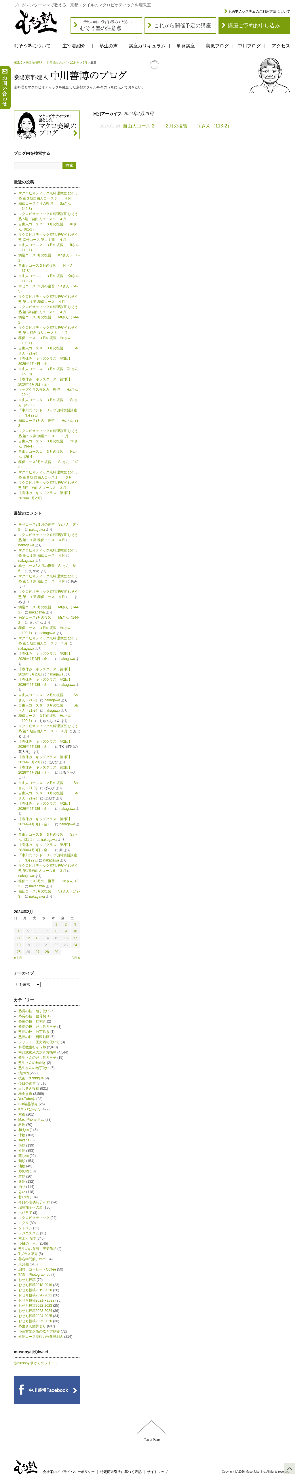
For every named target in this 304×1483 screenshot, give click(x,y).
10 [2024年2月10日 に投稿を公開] (75, 931)
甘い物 (23, 1197)
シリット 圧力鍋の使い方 (39, 1042)
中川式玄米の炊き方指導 (37, 1052)
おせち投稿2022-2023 (35, 1306)
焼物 (21, 1145)
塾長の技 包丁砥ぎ (34, 1032)
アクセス (281, 45)
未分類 (23, 1264)
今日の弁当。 (28, 1244)
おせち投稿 (27, 1280)
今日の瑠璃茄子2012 (34, 1202)
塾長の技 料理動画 (34, 1037)
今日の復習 (27, 1083)
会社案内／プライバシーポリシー (69, 1472)
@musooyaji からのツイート (36, 1363)
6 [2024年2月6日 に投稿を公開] (38, 931)
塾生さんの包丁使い (34, 1068)
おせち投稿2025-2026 (35, 1321)
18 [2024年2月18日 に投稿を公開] (18, 945)
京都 (21, 1114)
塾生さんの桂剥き (32, 1063)
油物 (21, 1166)
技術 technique (31, 1078)
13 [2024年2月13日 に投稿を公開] (37, 938)
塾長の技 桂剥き (32, 1021)
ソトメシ (25, 1228)
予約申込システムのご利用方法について (259, 11)
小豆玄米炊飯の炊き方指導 (39, 1331)
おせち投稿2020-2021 (35, 1295)
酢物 (21, 1176)
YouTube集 (26, 1099)
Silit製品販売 (28, 1104)
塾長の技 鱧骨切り (34, 1016)
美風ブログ (217, 45)
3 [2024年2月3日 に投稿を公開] (75, 924)
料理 (21, 1125)
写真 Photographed (34, 1275)
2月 (85, 62)
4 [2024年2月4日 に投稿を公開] (19, 931)
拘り (21, 1187)
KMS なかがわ (29, 1109)
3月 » (76, 958)
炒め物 (23, 1171)
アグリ (23, 1223)
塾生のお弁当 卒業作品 (37, 1249)
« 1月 (18, 958)
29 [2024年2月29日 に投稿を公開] (56, 952)
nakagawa (37, 530)
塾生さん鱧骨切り (32, 1326)
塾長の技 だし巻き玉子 (37, 1027)
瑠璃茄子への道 (30, 1207)
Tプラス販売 (28, 1254)
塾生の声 (108, 45)
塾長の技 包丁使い (34, 1011)
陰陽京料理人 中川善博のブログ (46, 62)
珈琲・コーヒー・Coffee (37, 1269)
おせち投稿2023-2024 (35, 1311)
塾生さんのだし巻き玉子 (37, 1058)
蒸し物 (23, 1156)
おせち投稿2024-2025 (35, 1316)
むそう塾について (32, 45)
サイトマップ (157, 1472)
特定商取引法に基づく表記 (121, 1472)
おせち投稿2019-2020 (35, 1290)
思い (21, 1192)
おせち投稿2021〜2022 (36, 1300)
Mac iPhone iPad (31, 1120)
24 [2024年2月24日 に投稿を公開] (75, 945)
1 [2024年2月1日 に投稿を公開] (56, 924)
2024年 (74, 62)
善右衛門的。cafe (32, 1259)
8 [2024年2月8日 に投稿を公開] (56, 931)
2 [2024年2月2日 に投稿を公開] (66, 924)
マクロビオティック (34, 1218)
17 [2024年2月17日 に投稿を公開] (75, 938)
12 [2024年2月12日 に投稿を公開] (28, 938)
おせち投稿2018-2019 (35, 1285)
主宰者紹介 (74, 45)
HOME (18, 62)
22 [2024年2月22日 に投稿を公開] (56, 945)
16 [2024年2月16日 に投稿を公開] (66, 938)
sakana (24, 1140)
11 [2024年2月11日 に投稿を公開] (18, 938)
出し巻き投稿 (28, 1089)
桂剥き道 (25, 1094)
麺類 (21, 1161)
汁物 (21, 1135)
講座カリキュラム (147, 45)
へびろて (25, 1213)
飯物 (21, 1182)
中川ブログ (249, 45)
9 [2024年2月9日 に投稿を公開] (66, 931)
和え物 (23, 1130)
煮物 (21, 1151)
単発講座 (185, 45)
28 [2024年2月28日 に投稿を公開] (47, 952)
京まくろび (27, 1238)
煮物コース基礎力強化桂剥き (40, 1337)
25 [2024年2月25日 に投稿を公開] (18, 952)
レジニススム (28, 1233)
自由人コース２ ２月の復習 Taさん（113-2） (177, 125)
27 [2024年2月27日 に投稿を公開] (37, 952)
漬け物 (23, 1073)
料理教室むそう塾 (32, 1047)
